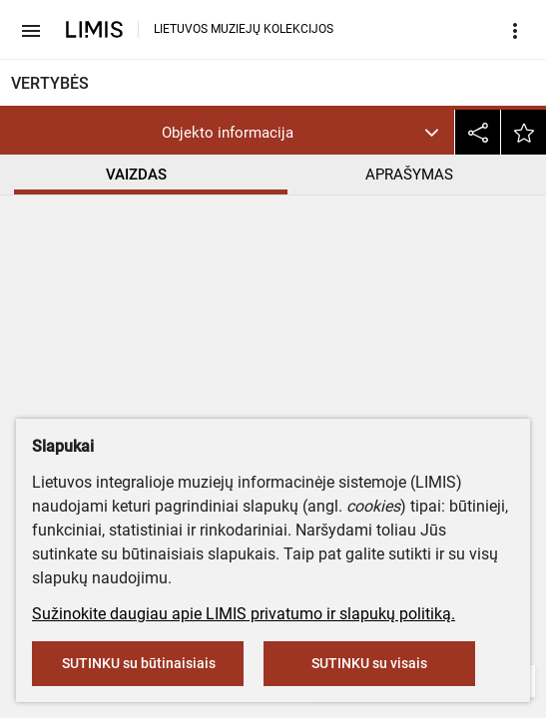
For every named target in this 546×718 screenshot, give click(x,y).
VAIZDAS (136, 174)
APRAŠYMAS (409, 174)
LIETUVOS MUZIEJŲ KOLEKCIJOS (243, 29)
